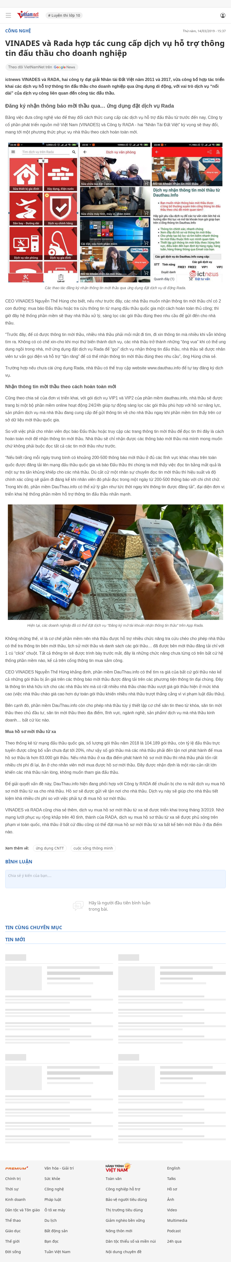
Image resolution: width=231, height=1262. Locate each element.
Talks (171, 1178)
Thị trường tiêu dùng (124, 1209)
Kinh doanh (15, 1199)
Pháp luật (52, 1199)
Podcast (174, 1230)
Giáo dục (13, 1230)
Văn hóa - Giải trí (59, 1168)
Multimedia (177, 1220)
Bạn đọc (51, 1241)
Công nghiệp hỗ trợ (123, 1189)
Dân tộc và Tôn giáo (22, 1209)
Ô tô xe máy (54, 1209)
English (173, 1168)
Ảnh (170, 1199)
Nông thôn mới (119, 1230)
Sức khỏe (52, 1178)
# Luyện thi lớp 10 (64, 15)
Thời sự (11, 1189)
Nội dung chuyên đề (124, 1251)
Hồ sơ (172, 1189)
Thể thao (13, 1220)
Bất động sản (56, 1230)
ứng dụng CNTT (50, 848)
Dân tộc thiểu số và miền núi (131, 1241)
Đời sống (13, 1251)
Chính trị (13, 1178)
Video (172, 1209)
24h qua (174, 1241)
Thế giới (12, 1241)
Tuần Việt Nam (57, 1251)
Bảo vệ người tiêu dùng (126, 1199)
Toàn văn (114, 1178)
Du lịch (50, 1220)
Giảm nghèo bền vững (125, 1220)
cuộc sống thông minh (93, 848)
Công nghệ (18, 31)
